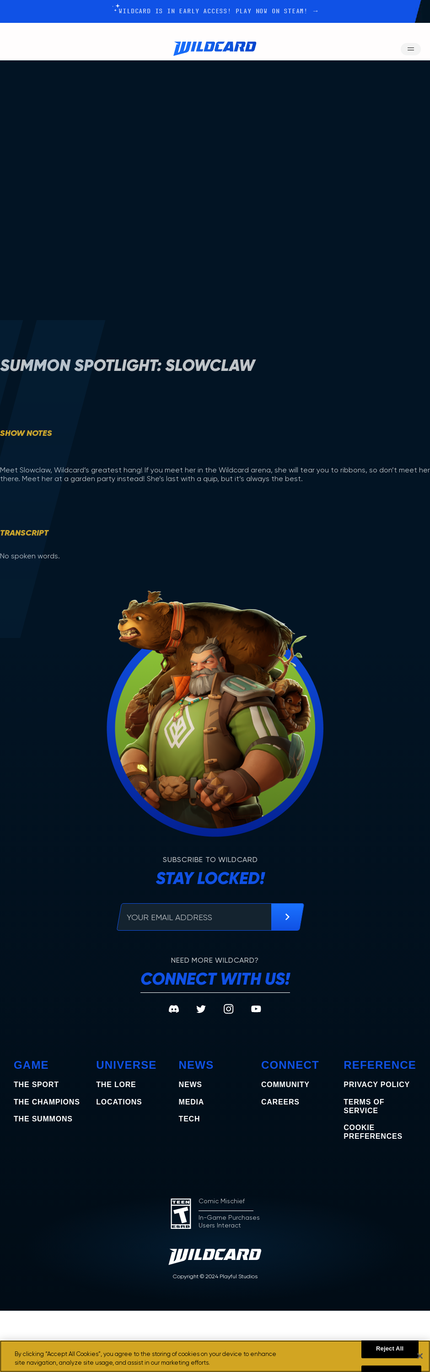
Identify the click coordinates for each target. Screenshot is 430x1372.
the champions (47, 1102)
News (190, 1084)
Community (285, 1084)
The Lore (116, 1084)
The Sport (36, 1084)
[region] (215, 1356)
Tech (189, 1119)
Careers (280, 1102)
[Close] (420, 1356)
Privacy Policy (377, 1084)
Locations (119, 1102)
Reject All (389, 1348)
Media (191, 1102)
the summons (43, 1119)
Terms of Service (364, 1106)
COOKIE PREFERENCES (373, 1132)
